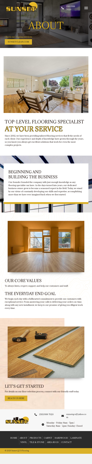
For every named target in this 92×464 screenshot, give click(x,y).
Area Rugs (53, 442)
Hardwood (61, 438)
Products (35, 438)
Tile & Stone (36, 442)
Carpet (48, 438)
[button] (86, 8)
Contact (66, 442)
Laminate (76, 438)
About (23, 438)
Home (13, 438)
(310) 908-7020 (46, 414)
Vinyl (23, 442)
